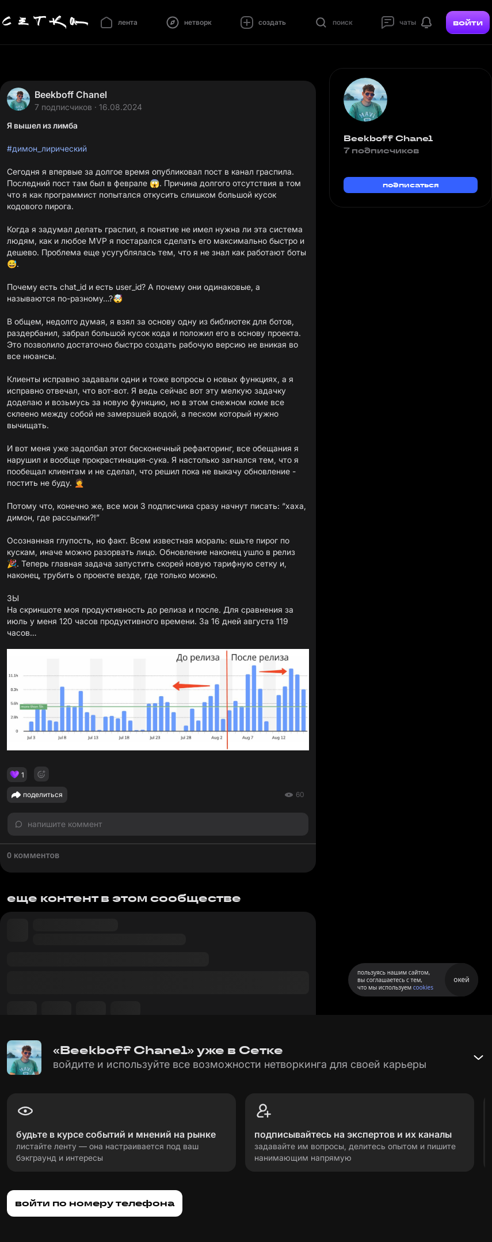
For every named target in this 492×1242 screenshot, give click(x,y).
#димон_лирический (47, 148)
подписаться (411, 185)
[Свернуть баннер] (478, 1057)
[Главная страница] (45, 22)
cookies (423, 987)
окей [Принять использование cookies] (461, 979)
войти (468, 22)
